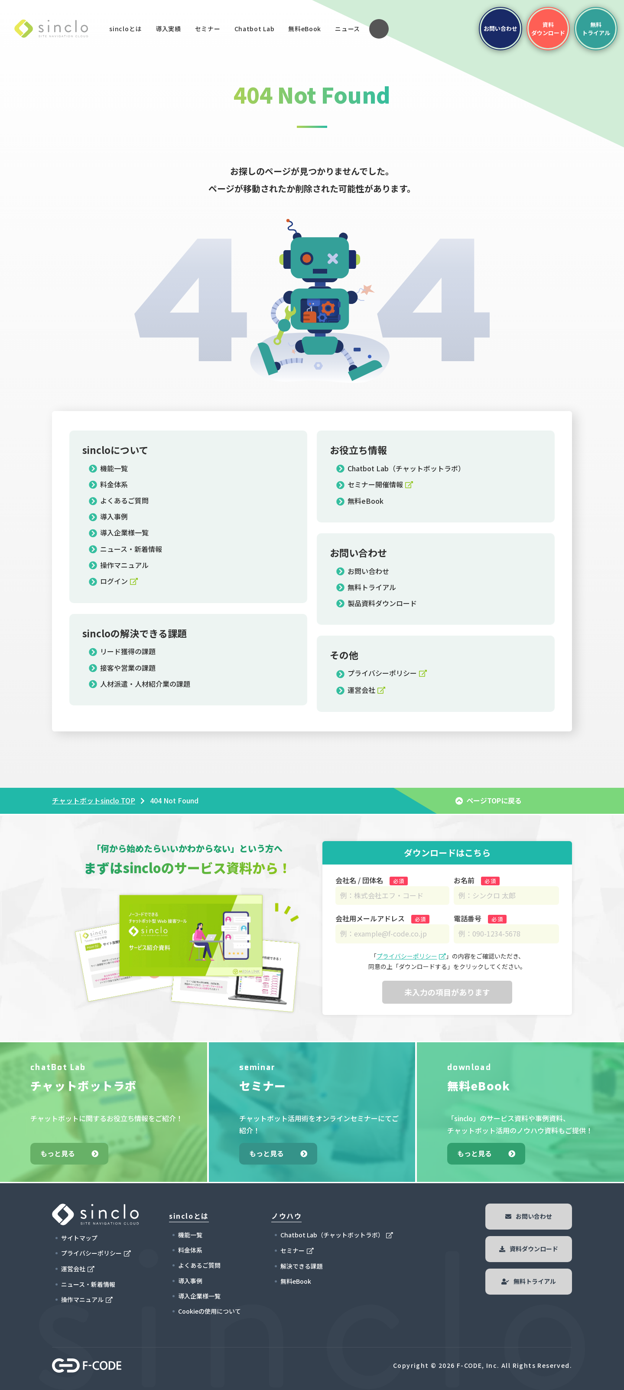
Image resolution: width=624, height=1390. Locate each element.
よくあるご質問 (119, 500)
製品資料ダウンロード (376, 603)
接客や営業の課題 (122, 667)
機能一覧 (108, 468)
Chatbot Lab (254, 30)
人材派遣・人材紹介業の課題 (139, 684)
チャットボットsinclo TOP (93, 800)
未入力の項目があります (447, 992)
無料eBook (304, 28)
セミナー (208, 28)
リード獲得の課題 (122, 651)
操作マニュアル (119, 565)
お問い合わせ (362, 571)
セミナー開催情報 (369, 484)
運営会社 (355, 690)
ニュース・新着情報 (125, 549)
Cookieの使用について (209, 1311)
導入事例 (108, 516)
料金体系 (108, 484)
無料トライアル (366, 587)
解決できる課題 (301, 1266)
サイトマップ (79, 1237)
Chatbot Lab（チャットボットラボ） (400, 468)
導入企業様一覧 (119, 532)
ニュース (347, 28)
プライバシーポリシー (376, 673)
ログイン (108, 581)
